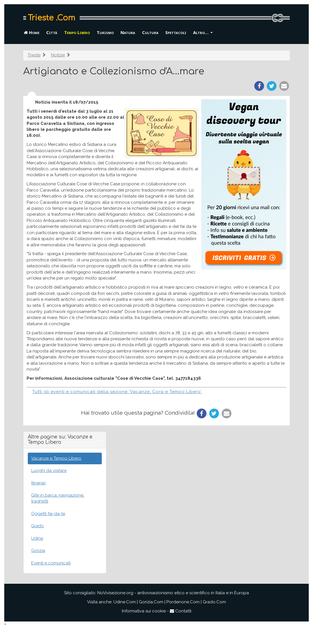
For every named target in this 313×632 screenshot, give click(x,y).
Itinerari (38, 483)
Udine (37, 538)
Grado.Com (214, 601)
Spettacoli (175, 32)
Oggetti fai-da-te (48, 513)
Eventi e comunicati (51, 563)
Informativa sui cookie (144, 611)
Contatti (180, 611)
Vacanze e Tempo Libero (56, 458)
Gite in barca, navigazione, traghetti (57, 498)
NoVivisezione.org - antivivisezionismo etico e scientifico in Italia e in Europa (173, 592)
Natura (127, 32)
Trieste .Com (51, 18)
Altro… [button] (203, 32)
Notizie (58, 55)
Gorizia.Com (151, 601)
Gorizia (38, 550)
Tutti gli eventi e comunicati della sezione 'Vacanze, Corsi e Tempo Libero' (117, 391)
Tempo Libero (77, 32)
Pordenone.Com (183, 601)
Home (31, 32)
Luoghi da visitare (49, 470)
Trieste (34, 55)
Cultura (150, 32)
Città (51, 32)
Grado (37, 525)
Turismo (105, 32)
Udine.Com (124, 601)
